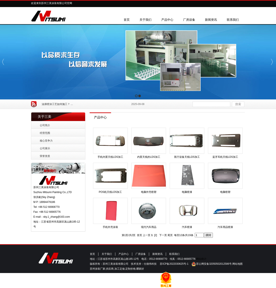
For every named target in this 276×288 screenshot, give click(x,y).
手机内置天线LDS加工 (110, 156)
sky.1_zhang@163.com (56, 216)
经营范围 (45, 132)
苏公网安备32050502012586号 (212, 263)
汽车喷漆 (187, 227)
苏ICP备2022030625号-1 (173, 263)
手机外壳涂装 (110, 227)
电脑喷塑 (225, 192)
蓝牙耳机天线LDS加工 (225, 156)
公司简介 (45, 125)
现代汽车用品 (148, 227)
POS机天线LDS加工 (110, 192)
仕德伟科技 (150, 263)
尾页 (170, 235)
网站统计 (201, 258)
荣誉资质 (45, 156)
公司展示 (45, 148)
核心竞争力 (46, 140)
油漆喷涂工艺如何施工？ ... (57, 104)
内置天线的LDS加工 (148, 156)
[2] (155, 235)
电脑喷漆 (187, 192)
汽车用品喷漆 (225, 227)
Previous (3, 62)
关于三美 (44, 116)
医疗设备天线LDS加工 (187, 156)
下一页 (163, 235)
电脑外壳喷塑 (148, 192)
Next (271, 62)
